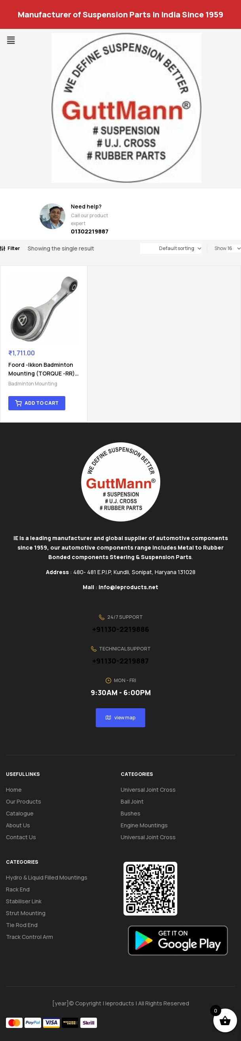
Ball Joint (132, 794)
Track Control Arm (29, 930)
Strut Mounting (26, 906)
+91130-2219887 (120, 654)
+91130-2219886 (120, 622)
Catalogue (24, 806)
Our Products (23, 794)
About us (18, 818)
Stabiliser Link (24, 894)
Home (14, 783)
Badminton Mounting (32, 377)
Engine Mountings (144, 818)
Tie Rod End (22, 918)
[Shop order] (170, 248)
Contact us (21, 830)
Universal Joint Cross (148, 783)
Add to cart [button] (42, 396)
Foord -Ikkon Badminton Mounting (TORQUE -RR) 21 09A (37, 366)
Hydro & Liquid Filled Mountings (46, 870)
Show (220, 248)
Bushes (130, 806)
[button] (10, 40)
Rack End (18, 882)
